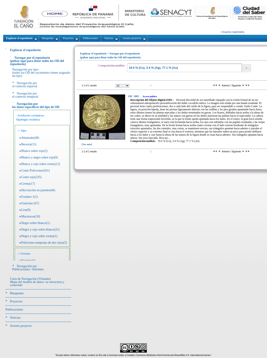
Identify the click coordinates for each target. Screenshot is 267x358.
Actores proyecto (21, 325)
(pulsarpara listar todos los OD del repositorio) (37, 61)
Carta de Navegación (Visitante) (37, 282)
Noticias (15, 317)
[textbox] (184, 68)
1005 (134, 96)
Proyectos (16, 301)
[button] (246, 68)
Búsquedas (17, 293)
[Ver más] (87, 144)
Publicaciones (14, 309)
